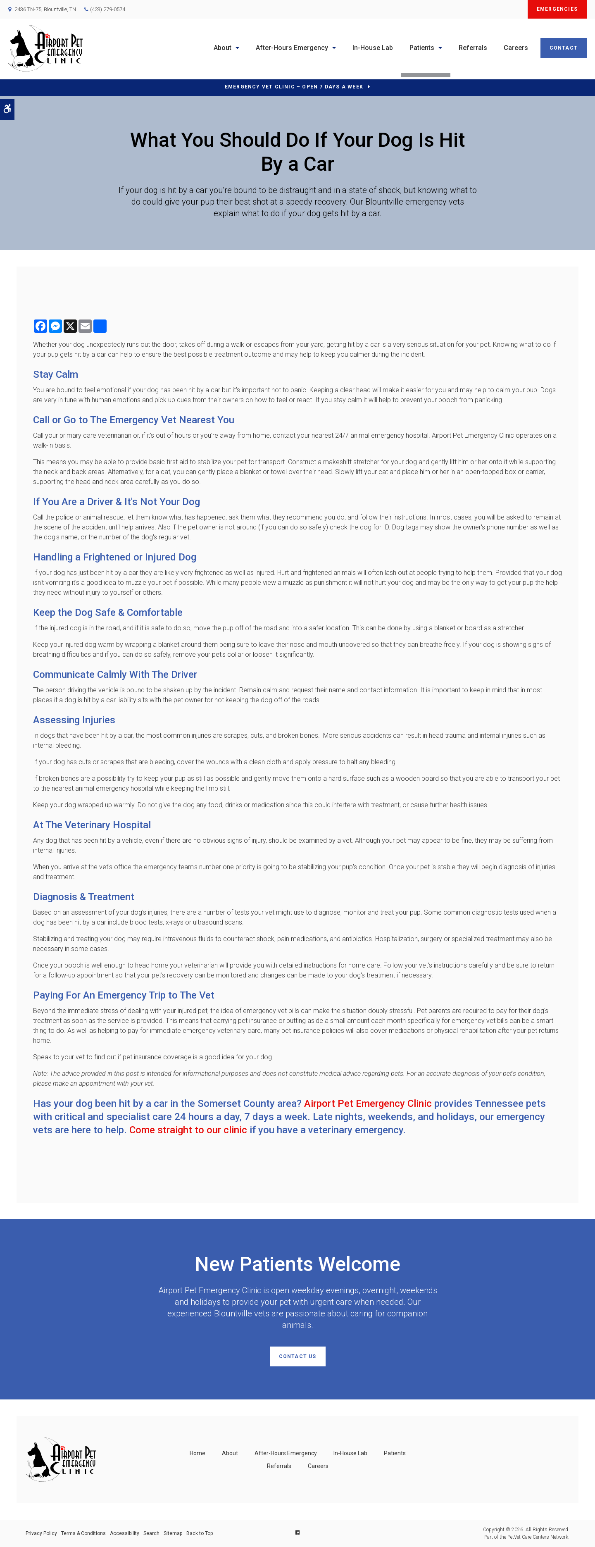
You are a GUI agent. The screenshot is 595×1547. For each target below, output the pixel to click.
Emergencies (557, 9)
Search (151, 1533)
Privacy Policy (41, 1533)
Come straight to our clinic (188, 1130)
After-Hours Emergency (292, 48)
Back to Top (199, 1533)
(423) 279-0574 (107, 9)
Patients (421, 48)
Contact (564, 48)
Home (197, 1453)
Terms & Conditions (83, 1533)
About (222, 48)
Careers (516, 48)
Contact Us (298, 1356)
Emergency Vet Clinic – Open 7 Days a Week (294, 87)
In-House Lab (372, 48)
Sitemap (173, 1533)
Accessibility (124, 1533)
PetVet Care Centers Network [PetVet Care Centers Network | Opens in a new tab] (537, 1537)
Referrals (473, 48)
